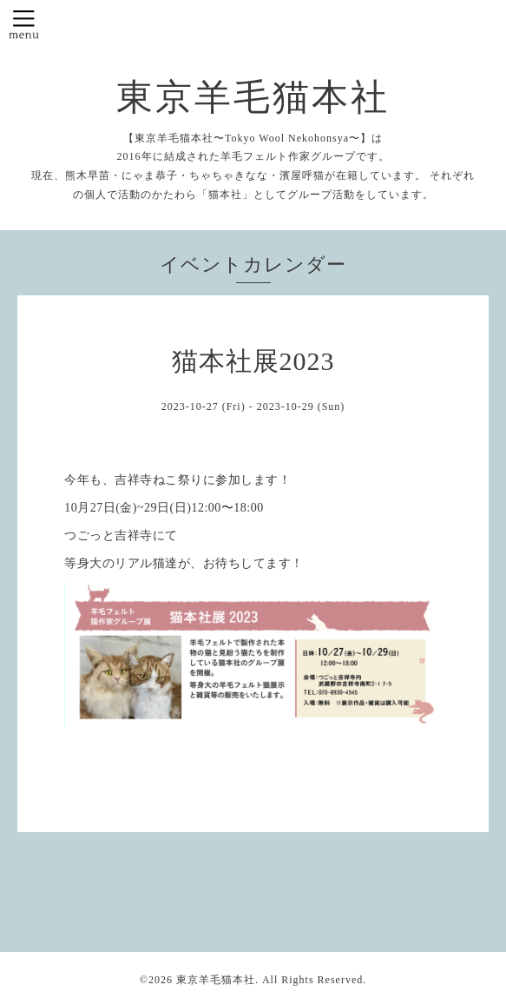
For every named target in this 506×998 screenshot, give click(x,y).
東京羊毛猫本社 (253, 97)
